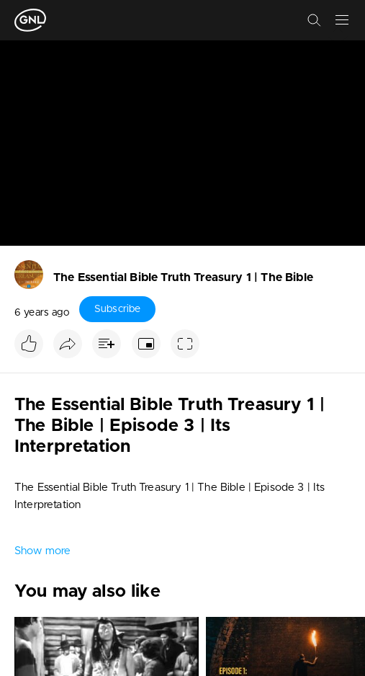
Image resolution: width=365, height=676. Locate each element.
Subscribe (117, 309)
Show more (42, 551)
